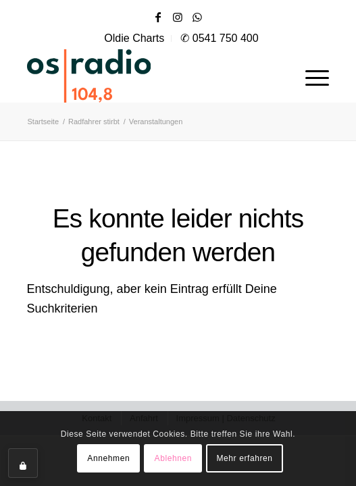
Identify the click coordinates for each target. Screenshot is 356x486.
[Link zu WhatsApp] (197, 17)
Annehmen (108, 458)
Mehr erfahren (244, 458)
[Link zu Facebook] (158, 17)
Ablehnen (174, 458)
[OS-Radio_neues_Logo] (128, 76)
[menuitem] (134, 38)
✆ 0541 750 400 (219, 38)
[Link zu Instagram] (178, 17)
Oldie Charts (134, 38)
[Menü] (310, 76)
